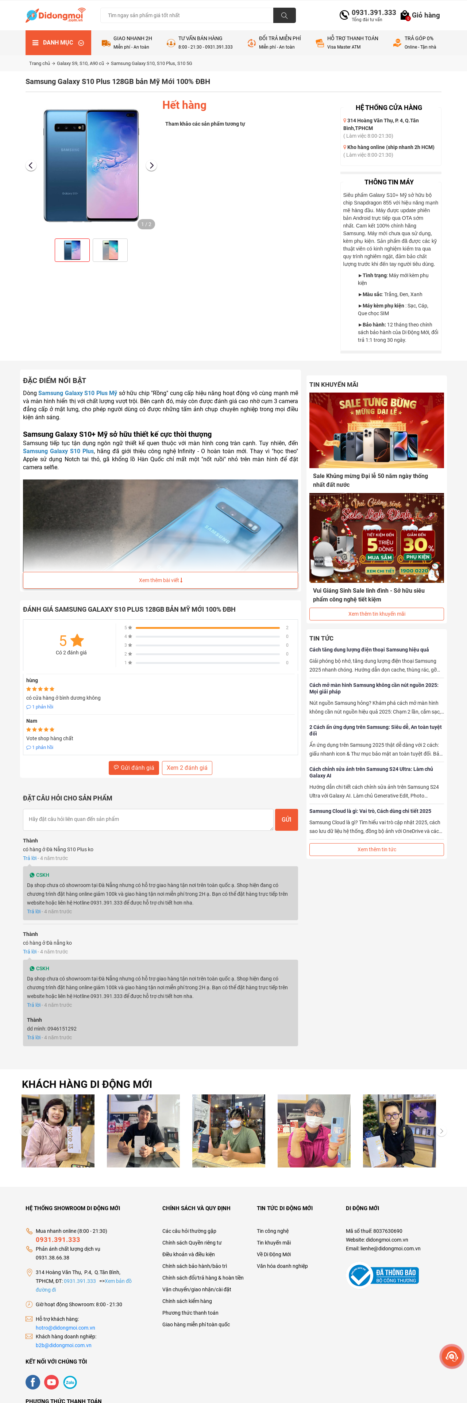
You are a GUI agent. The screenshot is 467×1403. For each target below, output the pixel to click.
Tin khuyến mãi (274, 1243)
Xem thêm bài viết (160, 580)
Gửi (287, 819)
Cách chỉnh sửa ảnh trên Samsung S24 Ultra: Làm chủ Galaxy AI (371, 772)
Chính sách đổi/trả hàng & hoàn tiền (203, 1278)
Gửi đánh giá (133, 767)
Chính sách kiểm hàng (187, 1301)
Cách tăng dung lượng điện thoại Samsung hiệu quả (369, 650)
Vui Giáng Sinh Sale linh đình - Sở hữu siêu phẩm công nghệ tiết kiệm (369, 595)
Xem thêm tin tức (377, 849)
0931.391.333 (371, 12)
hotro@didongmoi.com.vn (65, 1328)
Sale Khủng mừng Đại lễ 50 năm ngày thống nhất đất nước (370, 480)
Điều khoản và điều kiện (188, 1254)
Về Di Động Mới (274, 1254)
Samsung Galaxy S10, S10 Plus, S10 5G (151, 63)
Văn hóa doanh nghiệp (282, 1266)
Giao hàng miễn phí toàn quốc (196, 1324)
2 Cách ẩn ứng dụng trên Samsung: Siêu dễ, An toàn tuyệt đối (375, 730)
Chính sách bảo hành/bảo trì (194, 1266)
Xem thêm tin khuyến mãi (376, 614)
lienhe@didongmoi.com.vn (390, 1248)
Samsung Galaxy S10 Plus (58, 451)
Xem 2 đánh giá (187, 767)
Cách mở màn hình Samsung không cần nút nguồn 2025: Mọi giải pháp (374, 688)
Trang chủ (42, 63)
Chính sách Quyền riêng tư (192, 1243)
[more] (452, 1356)
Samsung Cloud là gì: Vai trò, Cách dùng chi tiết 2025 (370, 811)
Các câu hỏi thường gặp (189, 1231)
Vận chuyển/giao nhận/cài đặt (196, 1289)
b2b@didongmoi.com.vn (64, 1345)
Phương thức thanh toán (190, 1313)
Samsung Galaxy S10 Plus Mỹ (77, 393)
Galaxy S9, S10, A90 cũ (83, 63)
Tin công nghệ (273, 1231)
